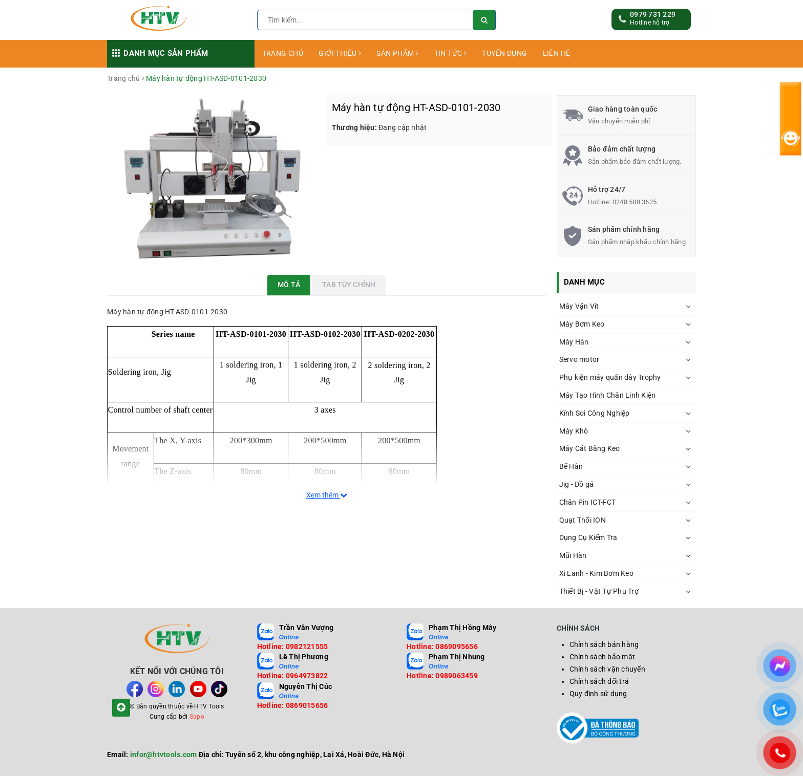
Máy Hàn (574, 342)
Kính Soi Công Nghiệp (594, 413)
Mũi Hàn (573, 555)
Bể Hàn (571, 466)
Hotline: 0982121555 (292, 646)
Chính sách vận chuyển (607, 669)
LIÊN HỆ (556, 53)
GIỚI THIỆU (340, 53)
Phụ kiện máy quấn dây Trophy (610, 377)
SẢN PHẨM (397, 53)
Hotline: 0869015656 (292, 705)
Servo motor (579, 359)
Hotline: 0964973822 (292, 676)
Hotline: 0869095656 (442, 646)
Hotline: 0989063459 (442, 676)
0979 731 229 (652, 14)
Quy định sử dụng (598, 693)
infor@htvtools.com (163, 754)
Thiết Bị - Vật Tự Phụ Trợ (599, 591)
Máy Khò (573, 431)
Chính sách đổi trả (599, 681)
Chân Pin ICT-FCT (587, 502)
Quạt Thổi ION (582, 520)
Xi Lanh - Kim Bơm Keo (596, 573)
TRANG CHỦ (283, 53)
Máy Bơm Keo (582, 324)
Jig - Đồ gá (576, 484)
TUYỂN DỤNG (504, 53)
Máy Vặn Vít (579, 306)
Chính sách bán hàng (604, 644)
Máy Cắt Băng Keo (589, 448)
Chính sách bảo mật (602, 657)
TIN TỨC (450, 53)
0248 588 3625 (634, 202)
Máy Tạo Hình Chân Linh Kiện (607, 395)
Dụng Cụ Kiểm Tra (588, 537)
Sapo (196, 716)
